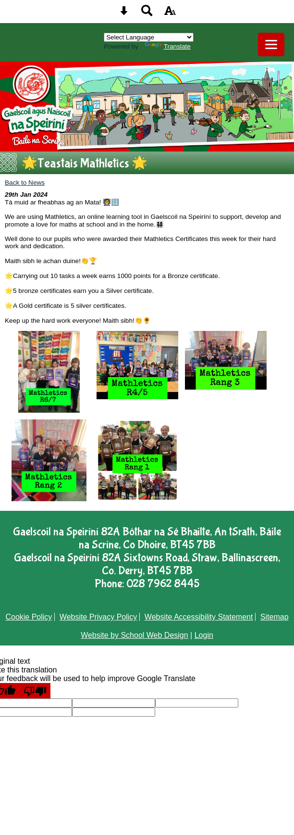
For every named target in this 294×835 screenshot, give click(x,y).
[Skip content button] (124, 14)
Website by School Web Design (134, 635)
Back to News (25, 182)
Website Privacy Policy (98, 617)
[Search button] (147, 14)
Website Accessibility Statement (199, 617)
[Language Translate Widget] (149, 37)
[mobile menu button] (271, 44)
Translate (168, 46)
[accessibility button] (170, 14)
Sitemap (274, 617)
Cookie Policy (28, 617)
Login (204, 635)
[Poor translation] (35, 690)
